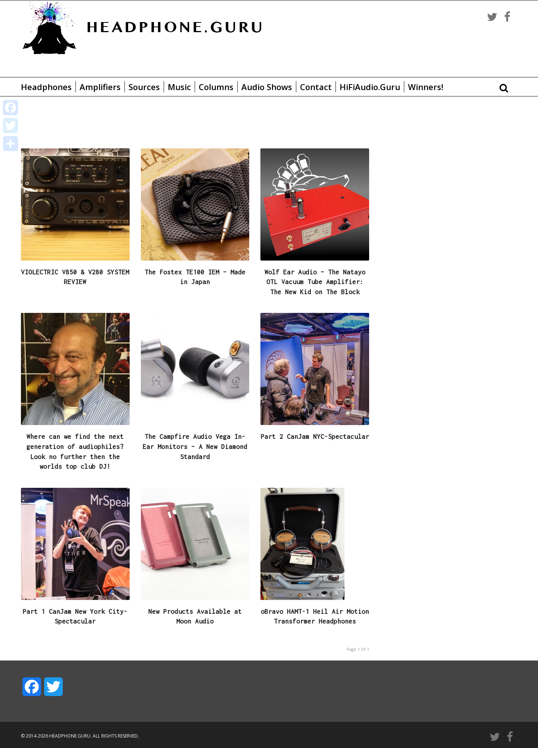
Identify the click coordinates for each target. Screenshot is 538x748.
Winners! (425, 86)
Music (179, 86)
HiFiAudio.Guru (370, 86)
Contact (316, 86)
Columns (216, 86)
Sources (144, 86)
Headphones (46, 86)
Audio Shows (266, 86)
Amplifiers (100, 86)
